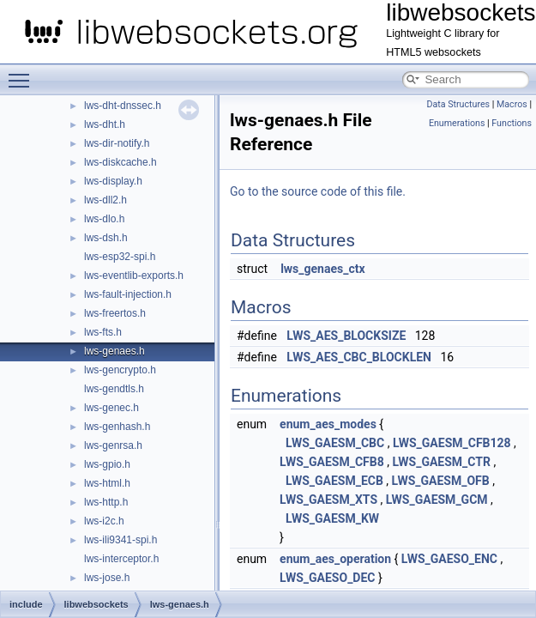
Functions (511, 123)
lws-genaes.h (114, 351)
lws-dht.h (104, 124)
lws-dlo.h (104, 219)
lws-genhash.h (117, 427)
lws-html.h (107, 483)
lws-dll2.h (105, 200)
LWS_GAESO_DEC (327, 578)
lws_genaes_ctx (322, 269)
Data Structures (458, 104)
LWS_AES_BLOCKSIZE (346, 335)
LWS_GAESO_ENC (449, 559)
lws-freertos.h (115, 313)
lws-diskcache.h (120, 162)
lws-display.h (113, 181)
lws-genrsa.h (113, 445)
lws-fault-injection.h (128, 294)
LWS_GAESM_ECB (334, 481)
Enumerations (457, 123)
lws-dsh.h (106, 238)
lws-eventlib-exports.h (134, 276)
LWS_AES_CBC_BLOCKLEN (358, 357)
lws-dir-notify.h (116, 143)
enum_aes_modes (328, 424)
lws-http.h (106, 502)
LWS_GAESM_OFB (441, 481)
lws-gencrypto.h (120, 370)
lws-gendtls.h (114, 389)
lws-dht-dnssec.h (122, 106)
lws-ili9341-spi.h (120, 540)
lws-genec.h (111, 408)
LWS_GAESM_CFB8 (332, 462)
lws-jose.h (106, 578)
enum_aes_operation (335, 559)
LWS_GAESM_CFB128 (452, 443)
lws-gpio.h (107, 464)
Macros (512, 104)
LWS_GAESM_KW (332, 518)
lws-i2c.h (104, 521)
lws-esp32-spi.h (119, 257)
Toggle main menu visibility (23, 73)
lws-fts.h (103, 332)
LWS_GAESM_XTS (328, 499)
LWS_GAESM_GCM (437, 499)
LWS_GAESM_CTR (441, 462)
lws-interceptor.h (121, 559)
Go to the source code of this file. (318, 191)
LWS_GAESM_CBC (335, 443)
